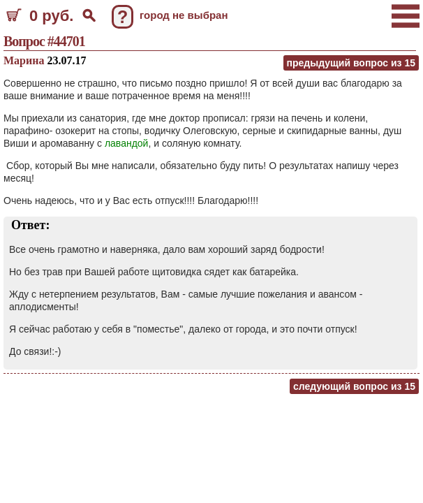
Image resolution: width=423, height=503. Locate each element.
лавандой (127, 143)
